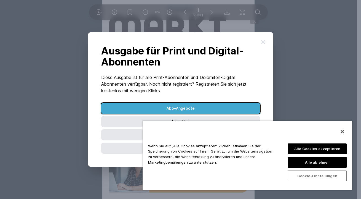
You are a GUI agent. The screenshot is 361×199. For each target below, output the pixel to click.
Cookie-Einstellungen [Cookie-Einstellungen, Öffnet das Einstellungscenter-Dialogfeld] (317, 176)
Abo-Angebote (181, 108)
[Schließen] (342, 131)
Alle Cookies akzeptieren (317, 148)
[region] (247, 155)
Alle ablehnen (317, 162)
